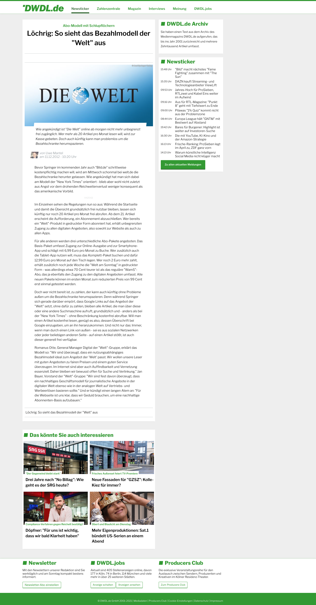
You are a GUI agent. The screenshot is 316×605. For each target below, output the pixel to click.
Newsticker (80, 9)
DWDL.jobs (203, 9)
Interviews (157, 9)
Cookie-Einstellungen (180, 600)
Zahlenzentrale (108, 9)
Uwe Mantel (54, 153)
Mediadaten (140, 600)
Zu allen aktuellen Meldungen (183, 164)
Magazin (134, 9)
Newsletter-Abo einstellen (42, 585)
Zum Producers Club (173, 585)
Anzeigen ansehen (129, 585)
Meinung (180, 9)
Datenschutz (201, 600)
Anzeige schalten (103, 585)
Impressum (216, 600)
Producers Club (157, 600)
